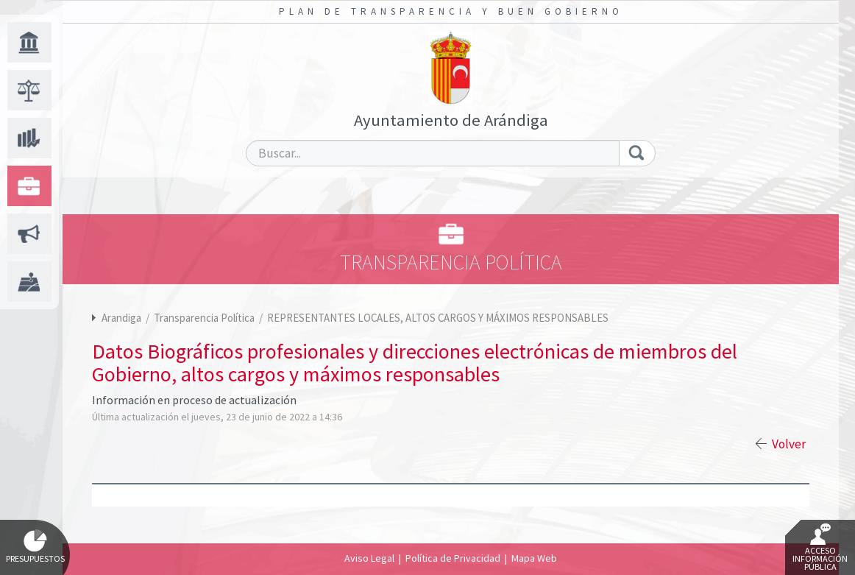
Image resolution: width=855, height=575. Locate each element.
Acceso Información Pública (820, 547)
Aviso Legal (369, 558)
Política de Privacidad (452, 558)
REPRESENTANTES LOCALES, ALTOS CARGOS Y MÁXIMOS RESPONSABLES (438, 318)
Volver (789, 444)
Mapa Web (534, 558)
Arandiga (121, 318)
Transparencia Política (205, 318)
